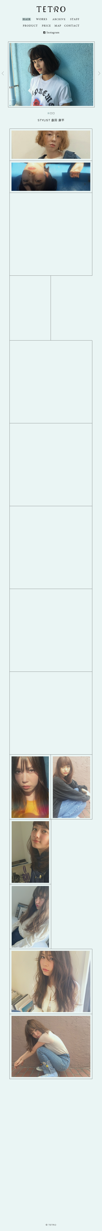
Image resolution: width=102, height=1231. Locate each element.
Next (99, 73)
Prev (3, 73)
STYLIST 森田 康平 (51, 120)
